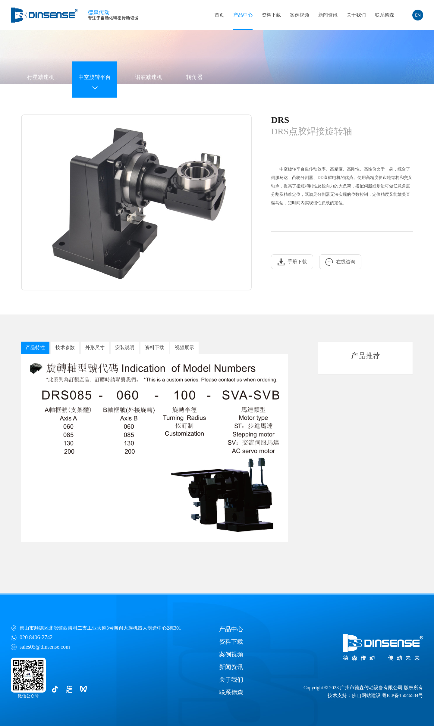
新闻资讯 (328, 14)
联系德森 (384, 14)
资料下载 (271, 14)
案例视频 (299, 14)
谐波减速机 (148, 77)
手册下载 (292, 261)
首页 (219, 14)
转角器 (194, 77)
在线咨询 (340, 262)
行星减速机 (40, 77)
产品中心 (243, 14)
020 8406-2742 (36, 637)
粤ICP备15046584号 (402, 695)
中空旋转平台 (94, 77)
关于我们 (356, 14)
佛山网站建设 (366, 695)
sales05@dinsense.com (45, 647)
